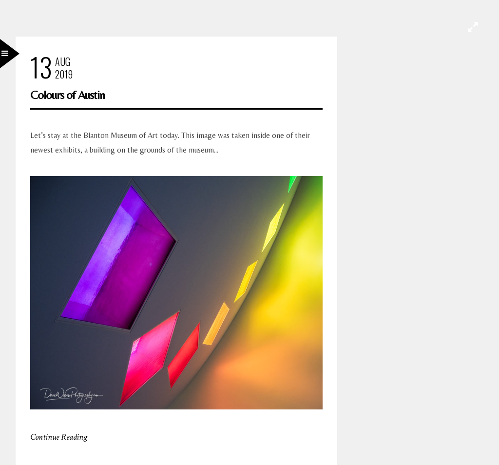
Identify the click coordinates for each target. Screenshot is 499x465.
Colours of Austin (67, 94)
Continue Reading (58, 437)
